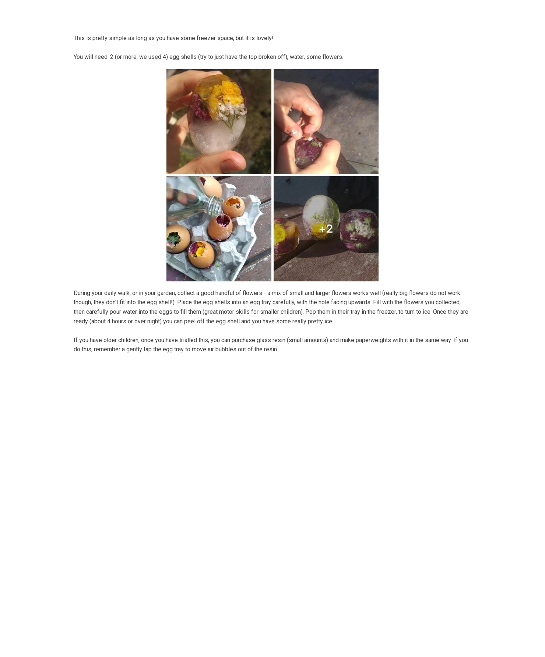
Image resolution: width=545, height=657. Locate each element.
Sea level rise (416, 12)
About (148, 12)
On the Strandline (363, 12)
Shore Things (307, 12)
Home (119, 12)
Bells (179, 12)
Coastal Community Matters (238, 12)
